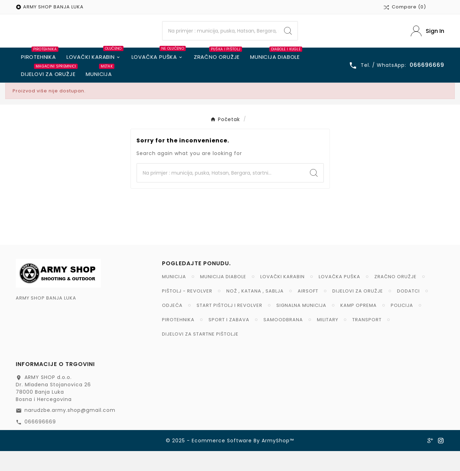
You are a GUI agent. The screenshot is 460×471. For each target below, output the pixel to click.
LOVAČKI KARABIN (282, 296)
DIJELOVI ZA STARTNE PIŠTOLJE (200, 354)
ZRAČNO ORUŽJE (395, 296)
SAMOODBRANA (283, 339)
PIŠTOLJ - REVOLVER (187, 311)
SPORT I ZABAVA (228, 339)
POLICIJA (402, 325)
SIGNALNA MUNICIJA (301, 325)
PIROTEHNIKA (178, 339)
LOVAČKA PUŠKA (339, 296)
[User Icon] (427, 41)
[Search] (220, 41)
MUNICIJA (174, 296)
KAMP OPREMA (358, 325)
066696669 (40, 441)
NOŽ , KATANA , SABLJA (255, 311)
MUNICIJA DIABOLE (223, 296)
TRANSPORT (367, 339)
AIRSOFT (308, 311)
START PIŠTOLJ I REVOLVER (229, 325)
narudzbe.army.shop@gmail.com (69, 430)
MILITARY (327, 339)
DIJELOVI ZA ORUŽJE (357, 311)
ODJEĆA (172, 325)
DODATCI (408, 311)
